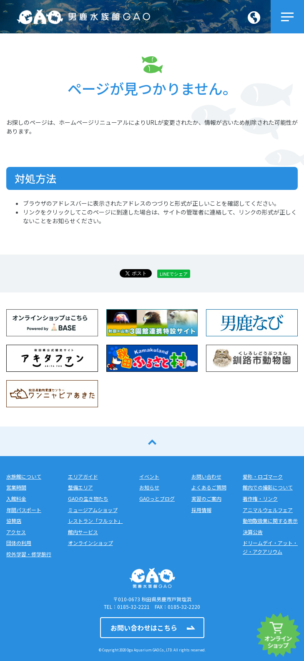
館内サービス (83, 531)
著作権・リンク (260, 498)
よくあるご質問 (208, 487)
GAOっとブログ (157, 498)
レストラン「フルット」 (95, 520)
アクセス (16, 531)
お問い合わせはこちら (144, 628)
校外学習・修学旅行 (28, 554)
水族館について (23, 476)
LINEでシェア (174, 273)
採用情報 (201, 509)
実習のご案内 (206, 498)
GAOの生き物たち (88, 498)
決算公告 (253, 531)
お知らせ (149, 487)
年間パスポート (23, 509)
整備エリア (80, 487)
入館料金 (16, 498)
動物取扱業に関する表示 (270, 520)
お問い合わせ (206, 476)
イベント (149, 476)
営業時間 (16, 487)
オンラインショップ (90, 542)
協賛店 (13, 520)
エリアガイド (83, 476)
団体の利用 (18, 542)
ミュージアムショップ (93, 509)
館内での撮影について (268, 487)
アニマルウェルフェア (268, 509)
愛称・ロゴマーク (263, 476)
